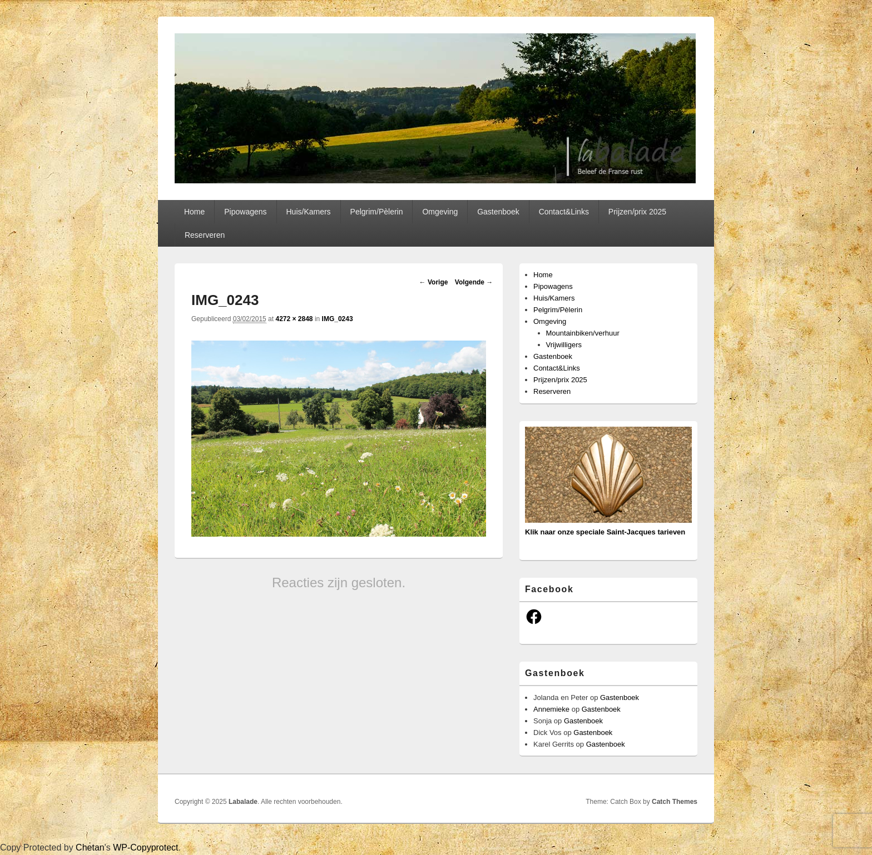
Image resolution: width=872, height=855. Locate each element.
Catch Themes (674, 802)
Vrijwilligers (564, 345)
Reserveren (205, 235)
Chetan (90, 847)
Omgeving (440, 211)
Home (194, 211)
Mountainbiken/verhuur (583, 333)
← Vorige (433, 282)
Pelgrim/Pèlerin (376, 211)
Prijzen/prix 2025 (637, 211)
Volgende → (474, 282)
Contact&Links (564, 211)
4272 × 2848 (294, 319)
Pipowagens (245, 211)
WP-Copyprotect (145, 847)
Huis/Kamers (308, 211)
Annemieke (551, 709)
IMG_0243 (337, 319)
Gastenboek (498, 211)
